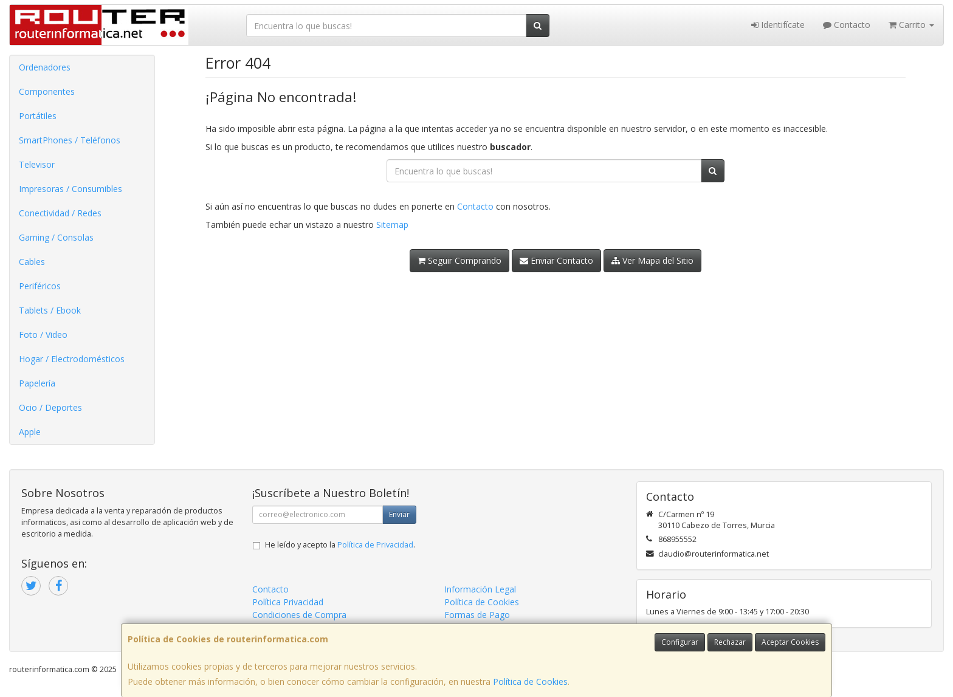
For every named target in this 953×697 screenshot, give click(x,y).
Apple (30, 432)
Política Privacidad (287, 602)
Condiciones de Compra (299, 614)
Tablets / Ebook (50, 310)
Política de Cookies (530, 681)
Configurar (679, 642)
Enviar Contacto (556, 260)
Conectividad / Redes (60, 213)
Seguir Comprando (459, 260)
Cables (32, 261)
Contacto (846, 24)
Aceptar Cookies (790, 642)
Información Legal (480, 589)
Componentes (47, 91)
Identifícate (778, 24)
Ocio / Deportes (50, 407)
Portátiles (38, 116)
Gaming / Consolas (56, 237)
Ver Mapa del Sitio (652, 260)
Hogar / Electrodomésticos (72, 359)
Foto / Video (43, 334)
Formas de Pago (477, 614)
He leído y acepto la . (340, 545)
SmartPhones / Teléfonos (69, 140)
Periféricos (40, 286)
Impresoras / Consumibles (70, 188)
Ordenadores (45, 67)
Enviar (399, 514)
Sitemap (392, 224)
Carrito (911, 24)
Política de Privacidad (375, 545)
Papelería (37, 383)
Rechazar (730, 642)
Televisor (37, 164)
